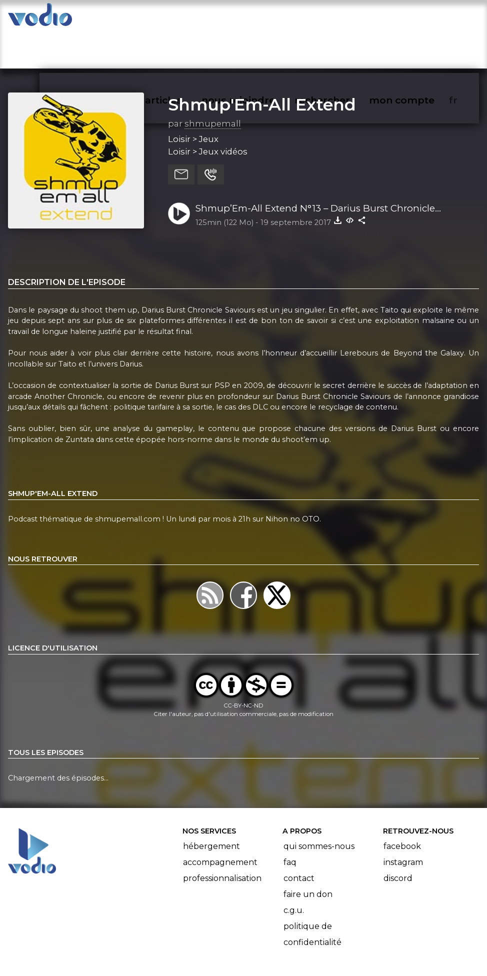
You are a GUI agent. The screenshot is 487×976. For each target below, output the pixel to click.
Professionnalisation (222, 839)
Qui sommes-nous (319, 807)
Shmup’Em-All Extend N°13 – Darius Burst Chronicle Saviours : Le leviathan (315, 170)
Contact (299, 839)
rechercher (340, 18)
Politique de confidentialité (313, 895)
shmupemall (212, 85)
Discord (398, 839)
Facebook (402, 807)
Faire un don (308, 855)
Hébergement (211, 807)
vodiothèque (118, 18)
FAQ (290, 823)
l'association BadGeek (158, 954)
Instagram (403, 823)
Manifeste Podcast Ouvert (272, 940)
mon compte (418, 18)
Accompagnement (220, 823)
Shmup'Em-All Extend (262, 66)
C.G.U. (294, 871)
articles (186, 18)
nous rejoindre (259, 18)
